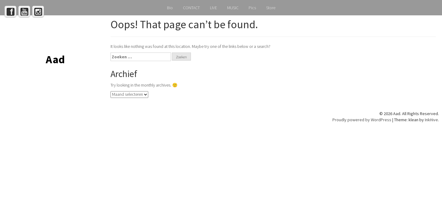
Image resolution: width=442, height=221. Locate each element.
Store (270, 7)
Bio (170, 7)
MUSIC (232, 7)
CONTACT (191, 7)
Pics (252, 7)
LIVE (213, 7)
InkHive (431, 119)
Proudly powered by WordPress (361, 119)
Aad (55, 59)
